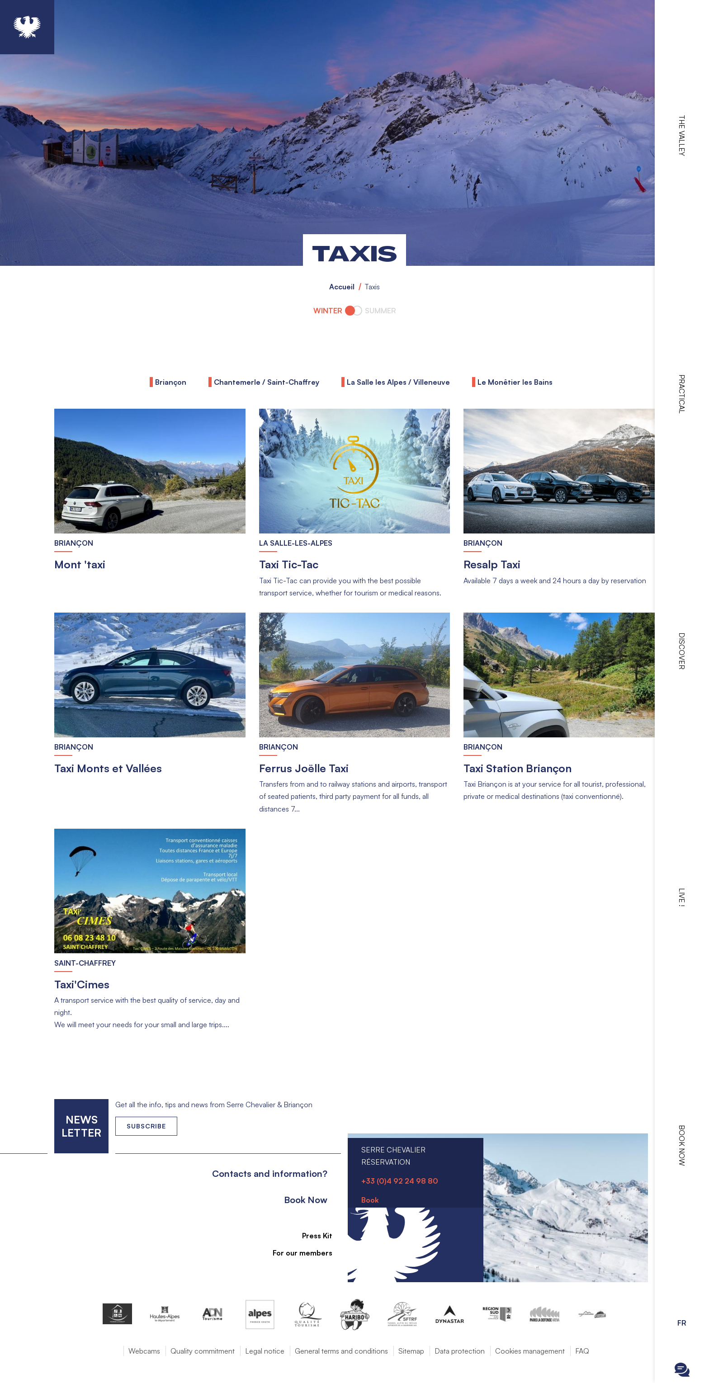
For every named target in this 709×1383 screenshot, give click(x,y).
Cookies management (530, 1350)
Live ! (681, 897)
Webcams (144, 1350)
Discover (681, 651)
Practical (681, 394)
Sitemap (411, 1350)
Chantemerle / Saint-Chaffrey (266, 382)
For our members (297, 1252)
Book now (681, 1145)
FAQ (582, 1350)
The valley (681, 135)
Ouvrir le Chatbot (682, 1370)
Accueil (341, 286)
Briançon (170, 382)
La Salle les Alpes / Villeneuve (398, 382)
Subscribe (146, 1126)
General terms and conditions (341, 1350)
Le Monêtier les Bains (515, 382)
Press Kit (312, 1235)
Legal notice (264, 1350)
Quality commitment (202, 1350)
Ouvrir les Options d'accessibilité (682, 1298)
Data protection (460, 1350)
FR (681, 1322)
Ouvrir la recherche (682, 1347)
